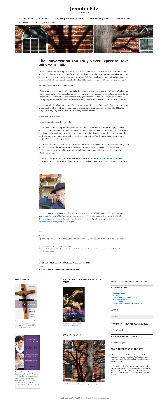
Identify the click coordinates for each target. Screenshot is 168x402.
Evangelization (66, 249)
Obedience (99, 249)
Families (91, 249)
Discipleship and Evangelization (69, 18)
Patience (107, 249)
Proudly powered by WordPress (71, 398)
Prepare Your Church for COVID (110, 158)
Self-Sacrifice (116, 249)
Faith (85, 249)
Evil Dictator (77, 249)
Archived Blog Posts (99, 18)
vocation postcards (46, 251)
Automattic (104, 398)
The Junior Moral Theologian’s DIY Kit (36, 23)
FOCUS (42, 130)
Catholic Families (53, 249)
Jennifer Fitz (84, 8)
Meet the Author (25, 18)
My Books (43, 18)
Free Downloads (122, 18)
